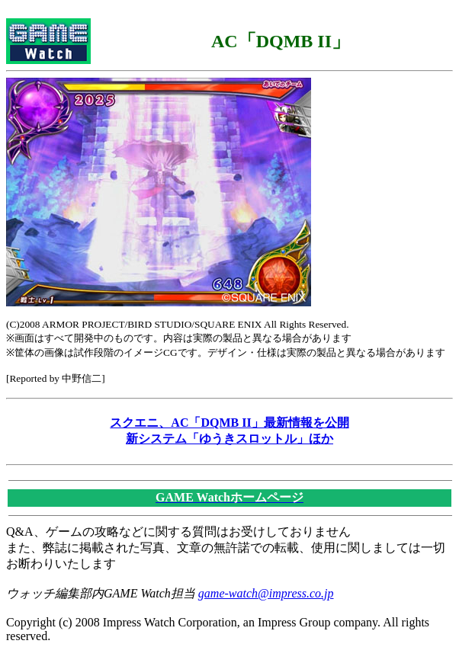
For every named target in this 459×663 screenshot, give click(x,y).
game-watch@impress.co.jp (266, 593)
